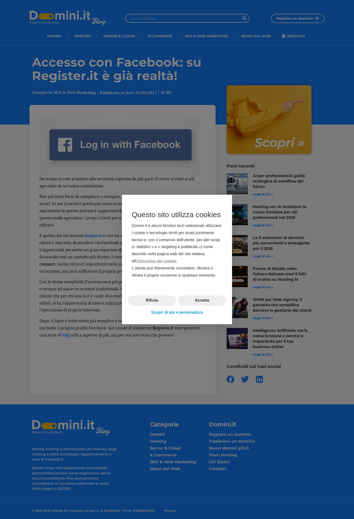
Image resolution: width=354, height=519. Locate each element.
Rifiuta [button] (152, 300)
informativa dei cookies (156, 261)
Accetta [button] (202, 300)
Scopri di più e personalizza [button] (177, 312)
